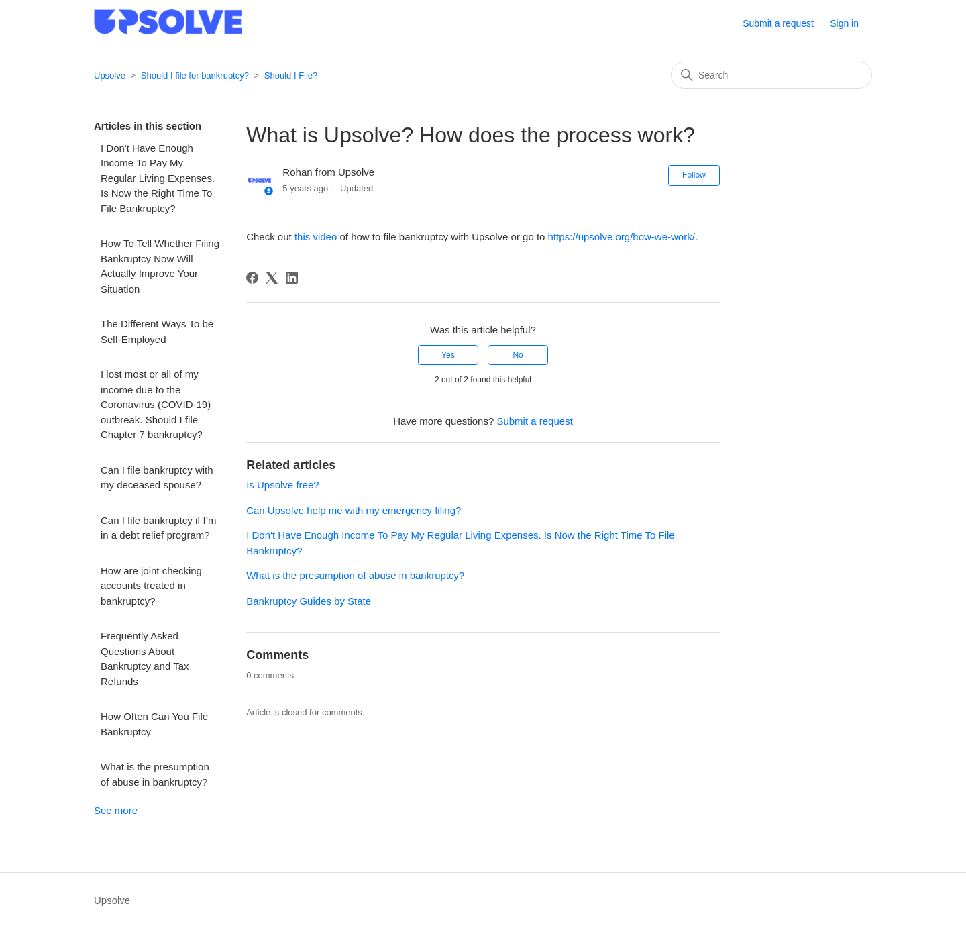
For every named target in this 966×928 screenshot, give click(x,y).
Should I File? (291, 75)
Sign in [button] (844, 23)
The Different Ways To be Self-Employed (157, 331)
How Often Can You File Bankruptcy (154, 724)
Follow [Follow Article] (694, 175)
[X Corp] (272, 278)
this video (315, 236)
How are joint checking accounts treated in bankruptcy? (151, 586)
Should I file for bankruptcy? (195, 75)
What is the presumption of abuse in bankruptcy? (155, 774)
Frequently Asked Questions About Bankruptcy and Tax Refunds (145, 658)
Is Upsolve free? (282, 485)
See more (116, 810)
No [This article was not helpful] (518, 355)
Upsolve (109, 75)
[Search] (771, 75)
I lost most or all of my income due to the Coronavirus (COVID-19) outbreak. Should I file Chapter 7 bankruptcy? (156, 404)
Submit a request (778, 23)
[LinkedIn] (292, 278)
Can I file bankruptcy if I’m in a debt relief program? (159, 528)
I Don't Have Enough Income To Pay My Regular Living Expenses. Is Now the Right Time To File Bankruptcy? (158, 178)
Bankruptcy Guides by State (308, 601)
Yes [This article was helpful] (448, 355)
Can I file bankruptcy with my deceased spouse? (157, 477)
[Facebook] (252, 278)
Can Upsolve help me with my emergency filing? (353, 510)
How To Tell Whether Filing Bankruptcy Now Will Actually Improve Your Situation (160, 266)
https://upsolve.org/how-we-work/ (621, 236)
